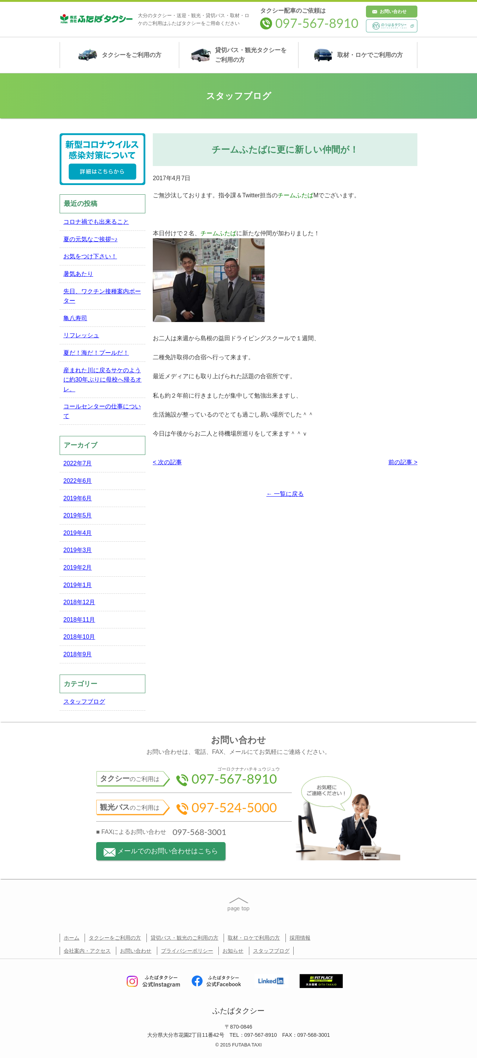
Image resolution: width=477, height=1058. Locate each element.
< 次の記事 (167, 462)
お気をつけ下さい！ (90, 256)
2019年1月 (77, 585)
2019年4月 (77, 533)
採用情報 (300, 938)
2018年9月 (77, 654)
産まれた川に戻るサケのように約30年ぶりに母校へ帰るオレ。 (102, 379)
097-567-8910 (309, 23)
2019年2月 (77, 567)
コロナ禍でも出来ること (96, 222)
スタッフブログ (84, 701)
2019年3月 (77, 550)
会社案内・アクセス (87, 951)
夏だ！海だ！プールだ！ (96, 353)
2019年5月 (77, 515)
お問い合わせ (393, 11)
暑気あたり (78, 274)
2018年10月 (79, 637)
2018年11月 (79, 619)
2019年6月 (77, 498)
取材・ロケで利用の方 (254, 938)
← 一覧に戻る (285, 494)
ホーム (71, 938)
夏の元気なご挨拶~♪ (90, 239)
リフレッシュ (81, 335)
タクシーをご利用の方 (115, 938)
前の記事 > (402, 462)
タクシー (119, 55)
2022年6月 (77, 481)
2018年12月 (79, 602)
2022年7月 (77, 463)
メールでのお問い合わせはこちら (161, 852)
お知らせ (232, 951)
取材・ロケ (358, 55)
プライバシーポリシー (187, 951)
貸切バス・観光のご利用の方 (184, 938)
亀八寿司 (75, 318)
